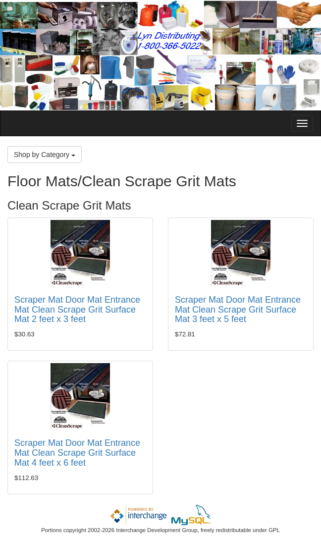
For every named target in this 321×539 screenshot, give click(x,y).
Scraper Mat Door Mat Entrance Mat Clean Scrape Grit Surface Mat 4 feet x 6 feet (77, 453)
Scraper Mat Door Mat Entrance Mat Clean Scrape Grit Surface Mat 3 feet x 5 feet (238, 309)
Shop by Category (44, 155)
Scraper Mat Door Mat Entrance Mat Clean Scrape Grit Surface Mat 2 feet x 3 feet (77, 309)
